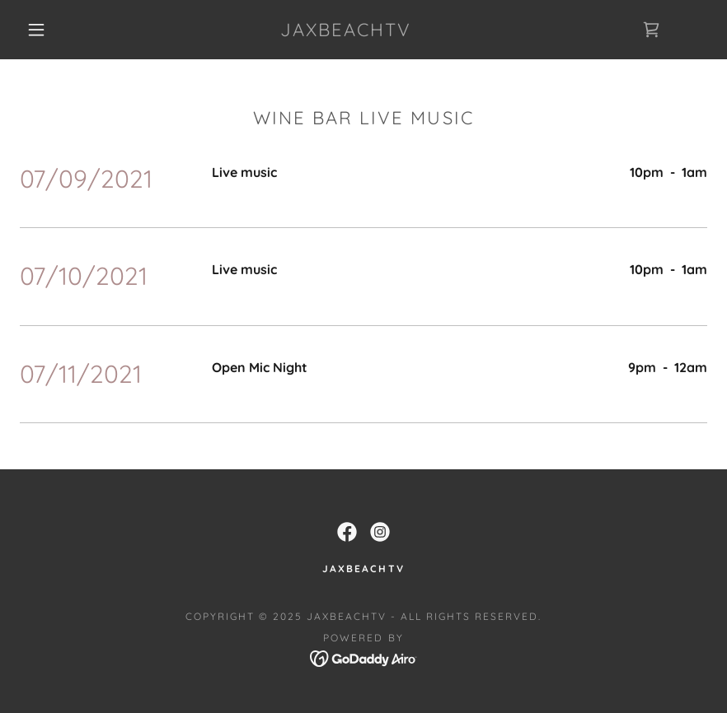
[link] (345, 31)
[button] (36, 29)
